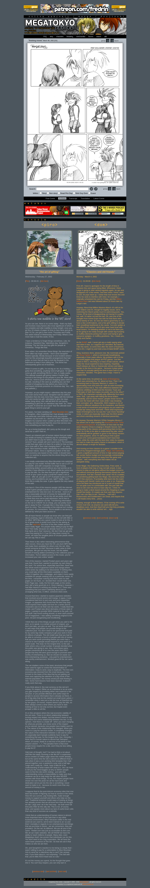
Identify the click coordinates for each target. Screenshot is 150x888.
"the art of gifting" (49, 272)
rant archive (51, 871)
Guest (92, 193)
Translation (85, 198)
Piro (27, 281)
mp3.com (37, 524)
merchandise (80, 36)
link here (44, 281)
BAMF (84, 342)
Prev (105, 40)
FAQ (45, 36)
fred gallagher (84, 882)
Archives (62, 198)
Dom (79, 281)
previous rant (38, 871)
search (98, 36)
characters (59, 36)
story (51, 36)
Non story (52, 193)
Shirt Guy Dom (80, 193)
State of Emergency (111, 379)
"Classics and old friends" (100, 272)
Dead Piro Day (65, 193)
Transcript (73, 198)
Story (43, 193)
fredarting (70, 36)
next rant (62, 871)
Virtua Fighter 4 (85, 355)
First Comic (50, 198)
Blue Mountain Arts (60, 412)
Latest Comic (98, 198)
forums (90, 36)
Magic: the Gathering (115, 451)
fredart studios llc (88, 884)
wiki (105, 36)
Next (114, 40)
